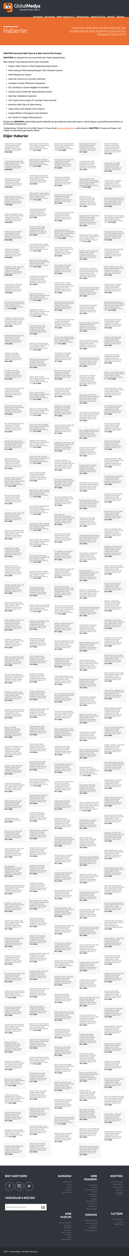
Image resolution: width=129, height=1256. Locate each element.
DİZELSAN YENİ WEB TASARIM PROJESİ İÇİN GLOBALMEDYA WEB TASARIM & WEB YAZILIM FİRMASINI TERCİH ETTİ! (13, 252)
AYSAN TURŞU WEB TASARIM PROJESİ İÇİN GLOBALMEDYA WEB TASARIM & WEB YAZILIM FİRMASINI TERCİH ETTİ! (39, 608)
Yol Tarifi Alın (118, 1219)
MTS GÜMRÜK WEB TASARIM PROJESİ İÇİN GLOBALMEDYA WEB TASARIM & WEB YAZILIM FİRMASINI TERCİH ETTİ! (39, 196)
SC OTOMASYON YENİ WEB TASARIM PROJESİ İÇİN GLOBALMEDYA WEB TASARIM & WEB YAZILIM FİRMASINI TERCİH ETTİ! (113, 479)
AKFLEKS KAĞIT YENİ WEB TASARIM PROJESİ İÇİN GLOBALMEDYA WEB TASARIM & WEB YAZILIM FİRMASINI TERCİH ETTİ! (113, 641)
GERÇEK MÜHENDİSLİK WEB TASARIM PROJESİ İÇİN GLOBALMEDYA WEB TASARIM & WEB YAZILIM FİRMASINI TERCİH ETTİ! (39, 624)
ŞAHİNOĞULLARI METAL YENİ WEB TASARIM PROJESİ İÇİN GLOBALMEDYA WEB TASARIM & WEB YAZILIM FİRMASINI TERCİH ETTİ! (64, 446)
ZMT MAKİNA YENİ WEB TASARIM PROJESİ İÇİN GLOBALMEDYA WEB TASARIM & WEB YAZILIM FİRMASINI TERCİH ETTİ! (62, 268)
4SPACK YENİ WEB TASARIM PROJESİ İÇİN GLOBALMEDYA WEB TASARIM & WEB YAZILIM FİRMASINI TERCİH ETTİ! (39, 1027)
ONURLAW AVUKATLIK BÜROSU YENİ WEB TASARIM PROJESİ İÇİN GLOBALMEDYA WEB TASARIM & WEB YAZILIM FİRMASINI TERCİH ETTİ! (64, 234)
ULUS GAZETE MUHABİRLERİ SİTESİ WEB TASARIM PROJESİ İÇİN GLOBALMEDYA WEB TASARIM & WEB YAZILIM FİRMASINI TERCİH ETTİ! (39, 510)
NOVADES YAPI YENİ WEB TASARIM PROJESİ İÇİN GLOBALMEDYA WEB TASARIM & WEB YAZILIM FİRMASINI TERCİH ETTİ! (88, 308)
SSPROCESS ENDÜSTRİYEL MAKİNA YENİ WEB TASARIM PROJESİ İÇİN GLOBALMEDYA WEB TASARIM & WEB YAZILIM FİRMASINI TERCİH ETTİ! (114, 306)
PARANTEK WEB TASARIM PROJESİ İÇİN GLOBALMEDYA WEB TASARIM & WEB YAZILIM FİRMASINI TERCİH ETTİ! (39, 263)
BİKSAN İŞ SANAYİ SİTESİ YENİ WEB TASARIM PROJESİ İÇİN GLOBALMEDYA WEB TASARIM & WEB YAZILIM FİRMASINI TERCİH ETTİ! (89, 398)
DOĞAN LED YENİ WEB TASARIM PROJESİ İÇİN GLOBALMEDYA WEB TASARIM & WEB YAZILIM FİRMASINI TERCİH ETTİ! (13, 959)
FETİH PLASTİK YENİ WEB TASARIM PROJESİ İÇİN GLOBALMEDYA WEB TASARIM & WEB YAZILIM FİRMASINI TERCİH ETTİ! (13, 834)
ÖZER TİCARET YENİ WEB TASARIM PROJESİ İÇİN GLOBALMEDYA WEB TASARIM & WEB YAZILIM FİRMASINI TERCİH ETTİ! (63, 1103)
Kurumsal (50, 16)
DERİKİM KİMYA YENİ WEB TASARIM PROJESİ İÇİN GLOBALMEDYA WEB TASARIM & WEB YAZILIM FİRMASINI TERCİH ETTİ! (88, 683)
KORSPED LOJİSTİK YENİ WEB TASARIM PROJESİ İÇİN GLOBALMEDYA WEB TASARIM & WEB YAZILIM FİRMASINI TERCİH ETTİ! (14, 906)
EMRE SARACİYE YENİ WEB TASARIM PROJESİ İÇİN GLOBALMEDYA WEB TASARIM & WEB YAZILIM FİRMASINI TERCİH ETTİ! (113, 1029)
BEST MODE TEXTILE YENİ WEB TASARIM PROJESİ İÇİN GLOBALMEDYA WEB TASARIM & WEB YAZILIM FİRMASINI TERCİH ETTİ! (39, 904)
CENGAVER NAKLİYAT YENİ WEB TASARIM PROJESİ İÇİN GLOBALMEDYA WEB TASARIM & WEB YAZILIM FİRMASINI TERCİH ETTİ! (113, 871)
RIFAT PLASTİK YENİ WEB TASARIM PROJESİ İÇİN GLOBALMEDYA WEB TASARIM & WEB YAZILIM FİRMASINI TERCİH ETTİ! (63, 946)
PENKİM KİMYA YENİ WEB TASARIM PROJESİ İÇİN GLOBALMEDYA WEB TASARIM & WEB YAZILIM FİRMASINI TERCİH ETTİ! (38, 851)
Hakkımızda (66, 1182)
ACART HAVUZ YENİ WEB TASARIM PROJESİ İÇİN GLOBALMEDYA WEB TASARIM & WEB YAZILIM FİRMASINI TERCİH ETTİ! (38, 1094)
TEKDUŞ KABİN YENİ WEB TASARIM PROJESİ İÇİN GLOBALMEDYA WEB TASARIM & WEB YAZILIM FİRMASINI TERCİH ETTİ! (63, 876)
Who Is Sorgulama (93, 1227)
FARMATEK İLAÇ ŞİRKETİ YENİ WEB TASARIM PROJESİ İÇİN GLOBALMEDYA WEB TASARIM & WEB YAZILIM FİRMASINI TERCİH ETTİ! (14, 1065)
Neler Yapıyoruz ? (66, 16)
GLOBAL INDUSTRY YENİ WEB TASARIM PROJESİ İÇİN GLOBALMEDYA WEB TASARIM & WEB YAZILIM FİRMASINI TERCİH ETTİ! (113, 462)
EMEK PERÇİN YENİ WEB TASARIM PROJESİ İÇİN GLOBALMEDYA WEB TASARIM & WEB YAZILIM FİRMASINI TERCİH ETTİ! (13, 235)
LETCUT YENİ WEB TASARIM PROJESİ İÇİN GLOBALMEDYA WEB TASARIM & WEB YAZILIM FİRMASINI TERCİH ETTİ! (64, 340)
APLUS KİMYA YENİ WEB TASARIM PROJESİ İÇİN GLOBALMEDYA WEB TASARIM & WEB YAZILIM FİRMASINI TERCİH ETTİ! (87, 735)
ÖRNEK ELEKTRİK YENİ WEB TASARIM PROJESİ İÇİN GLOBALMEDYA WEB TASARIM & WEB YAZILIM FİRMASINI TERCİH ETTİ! (114, 977)
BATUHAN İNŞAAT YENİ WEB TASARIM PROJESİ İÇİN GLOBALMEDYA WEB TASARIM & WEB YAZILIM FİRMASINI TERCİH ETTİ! (89, 326)
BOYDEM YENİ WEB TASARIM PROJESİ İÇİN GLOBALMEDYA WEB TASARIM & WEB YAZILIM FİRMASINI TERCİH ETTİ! (37, 886)
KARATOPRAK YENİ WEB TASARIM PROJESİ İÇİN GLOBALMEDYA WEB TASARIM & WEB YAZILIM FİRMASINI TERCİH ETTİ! (13, 147)
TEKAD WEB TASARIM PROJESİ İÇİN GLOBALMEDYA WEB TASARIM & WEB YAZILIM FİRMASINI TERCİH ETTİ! (39, 396)
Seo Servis (93, 1204)
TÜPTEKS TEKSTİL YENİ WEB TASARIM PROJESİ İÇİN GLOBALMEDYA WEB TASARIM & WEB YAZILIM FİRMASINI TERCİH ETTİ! (64, 216)
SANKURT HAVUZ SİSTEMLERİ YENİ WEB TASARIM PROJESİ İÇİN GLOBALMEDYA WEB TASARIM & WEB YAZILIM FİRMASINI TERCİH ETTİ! (13, 1046)
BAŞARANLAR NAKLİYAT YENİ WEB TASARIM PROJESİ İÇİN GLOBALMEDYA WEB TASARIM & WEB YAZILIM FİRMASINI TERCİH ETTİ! (114, 836)
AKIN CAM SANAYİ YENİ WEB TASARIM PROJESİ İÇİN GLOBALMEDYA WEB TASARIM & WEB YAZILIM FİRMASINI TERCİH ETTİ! (64, 428)
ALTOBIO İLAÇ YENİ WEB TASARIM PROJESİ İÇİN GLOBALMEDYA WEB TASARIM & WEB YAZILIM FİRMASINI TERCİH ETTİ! (62, 391)
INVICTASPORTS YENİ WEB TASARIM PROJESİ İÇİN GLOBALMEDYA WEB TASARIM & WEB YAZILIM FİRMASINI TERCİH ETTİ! (63, 767)
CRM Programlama (66, 1238)
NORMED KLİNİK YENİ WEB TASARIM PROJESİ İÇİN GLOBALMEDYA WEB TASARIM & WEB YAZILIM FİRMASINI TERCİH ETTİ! (14, 270)
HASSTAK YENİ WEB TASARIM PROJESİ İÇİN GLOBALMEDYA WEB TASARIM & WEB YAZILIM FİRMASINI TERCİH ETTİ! (13, 356)
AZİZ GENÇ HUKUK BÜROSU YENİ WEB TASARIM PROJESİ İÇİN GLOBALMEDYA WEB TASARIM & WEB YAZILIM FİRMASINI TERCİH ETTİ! (89, 860)
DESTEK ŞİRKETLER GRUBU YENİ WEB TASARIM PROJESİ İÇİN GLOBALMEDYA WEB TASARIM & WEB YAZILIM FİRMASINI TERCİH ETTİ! (114, 766)
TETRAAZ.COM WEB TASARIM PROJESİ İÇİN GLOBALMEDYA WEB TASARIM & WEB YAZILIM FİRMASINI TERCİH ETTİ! (37, 677)
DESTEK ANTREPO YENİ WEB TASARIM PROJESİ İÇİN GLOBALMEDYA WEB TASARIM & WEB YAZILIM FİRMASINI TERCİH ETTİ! (64, 1085)
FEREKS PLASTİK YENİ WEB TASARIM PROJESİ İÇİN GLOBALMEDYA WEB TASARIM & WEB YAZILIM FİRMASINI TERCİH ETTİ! (14, 941)
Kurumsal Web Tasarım (91, 1191)
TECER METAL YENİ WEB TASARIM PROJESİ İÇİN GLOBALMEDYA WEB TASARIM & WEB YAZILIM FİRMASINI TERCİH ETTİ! (87, 700)
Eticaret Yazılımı (65, 1223)
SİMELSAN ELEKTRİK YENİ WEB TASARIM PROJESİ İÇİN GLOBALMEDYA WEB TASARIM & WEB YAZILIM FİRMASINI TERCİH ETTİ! (113, 818)
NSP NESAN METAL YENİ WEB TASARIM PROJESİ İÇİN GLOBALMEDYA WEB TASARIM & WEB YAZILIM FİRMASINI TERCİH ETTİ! (64, 911)
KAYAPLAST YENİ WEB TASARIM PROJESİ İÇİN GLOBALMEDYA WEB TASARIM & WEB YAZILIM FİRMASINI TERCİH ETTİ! (62, 750)
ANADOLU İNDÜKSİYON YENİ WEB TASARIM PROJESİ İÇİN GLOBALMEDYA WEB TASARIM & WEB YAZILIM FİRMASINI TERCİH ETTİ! (89, 593)
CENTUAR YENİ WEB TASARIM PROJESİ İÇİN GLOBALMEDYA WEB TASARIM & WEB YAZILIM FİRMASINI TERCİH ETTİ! (62, 997)
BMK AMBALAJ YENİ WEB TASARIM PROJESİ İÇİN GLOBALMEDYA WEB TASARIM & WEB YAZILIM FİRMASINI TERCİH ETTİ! (88, 556)
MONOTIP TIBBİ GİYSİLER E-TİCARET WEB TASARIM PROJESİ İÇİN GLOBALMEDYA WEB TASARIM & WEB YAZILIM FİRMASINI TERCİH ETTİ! (15, 482)
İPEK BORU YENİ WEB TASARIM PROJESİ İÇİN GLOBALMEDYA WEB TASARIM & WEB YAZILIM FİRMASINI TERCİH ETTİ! (13, 499)
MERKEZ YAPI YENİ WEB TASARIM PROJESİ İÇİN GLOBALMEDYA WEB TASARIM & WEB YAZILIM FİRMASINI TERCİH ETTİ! (112, 1047)
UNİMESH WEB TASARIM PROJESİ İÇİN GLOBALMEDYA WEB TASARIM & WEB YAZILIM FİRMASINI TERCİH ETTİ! (39, 444)
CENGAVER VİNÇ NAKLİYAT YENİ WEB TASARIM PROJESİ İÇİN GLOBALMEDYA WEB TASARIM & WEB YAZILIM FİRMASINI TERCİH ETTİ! (89, 486)
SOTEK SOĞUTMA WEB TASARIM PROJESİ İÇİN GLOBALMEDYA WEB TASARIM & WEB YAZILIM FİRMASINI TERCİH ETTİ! (37, 765)
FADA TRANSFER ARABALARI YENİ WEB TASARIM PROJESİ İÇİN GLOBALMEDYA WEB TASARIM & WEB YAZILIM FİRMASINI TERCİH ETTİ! (13, 731)
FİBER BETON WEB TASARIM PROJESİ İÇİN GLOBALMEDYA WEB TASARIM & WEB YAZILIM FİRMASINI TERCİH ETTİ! (39, 493)
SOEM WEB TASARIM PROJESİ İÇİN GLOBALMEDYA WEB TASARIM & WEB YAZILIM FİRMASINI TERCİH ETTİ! (39, 297)
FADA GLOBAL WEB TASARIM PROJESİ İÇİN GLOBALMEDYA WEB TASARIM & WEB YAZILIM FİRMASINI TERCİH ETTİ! (39, 543)
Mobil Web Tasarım (93, 1186)
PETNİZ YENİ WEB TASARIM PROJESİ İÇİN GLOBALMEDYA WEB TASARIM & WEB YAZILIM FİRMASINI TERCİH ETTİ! (15, 305)
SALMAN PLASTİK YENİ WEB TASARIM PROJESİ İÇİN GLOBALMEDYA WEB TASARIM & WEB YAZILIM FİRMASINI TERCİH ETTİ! (14, 516)
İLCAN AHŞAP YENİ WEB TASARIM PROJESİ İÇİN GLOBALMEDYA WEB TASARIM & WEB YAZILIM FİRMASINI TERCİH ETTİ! (13, 1010)
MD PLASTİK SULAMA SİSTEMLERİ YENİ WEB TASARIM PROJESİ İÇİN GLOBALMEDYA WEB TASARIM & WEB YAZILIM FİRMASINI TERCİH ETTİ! (87, 1114)
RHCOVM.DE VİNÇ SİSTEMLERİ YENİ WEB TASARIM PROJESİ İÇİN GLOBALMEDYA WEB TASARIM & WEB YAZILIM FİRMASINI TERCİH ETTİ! (13, 463)
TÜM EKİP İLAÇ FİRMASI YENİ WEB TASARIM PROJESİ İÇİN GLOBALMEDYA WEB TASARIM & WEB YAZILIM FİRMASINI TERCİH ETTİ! (114, 694)
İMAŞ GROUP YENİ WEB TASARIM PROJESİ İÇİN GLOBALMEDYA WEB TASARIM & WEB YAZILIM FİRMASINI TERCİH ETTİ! (13, 182)
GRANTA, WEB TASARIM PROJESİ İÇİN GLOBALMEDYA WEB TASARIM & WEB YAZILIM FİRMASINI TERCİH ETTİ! (15, 1082)
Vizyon (68, 1187)
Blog (69, 1184)
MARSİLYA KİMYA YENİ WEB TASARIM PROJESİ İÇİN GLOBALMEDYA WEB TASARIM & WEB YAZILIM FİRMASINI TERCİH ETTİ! (63, 980)
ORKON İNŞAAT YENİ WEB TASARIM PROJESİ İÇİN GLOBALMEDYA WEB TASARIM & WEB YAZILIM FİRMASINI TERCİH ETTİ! (38, 834)
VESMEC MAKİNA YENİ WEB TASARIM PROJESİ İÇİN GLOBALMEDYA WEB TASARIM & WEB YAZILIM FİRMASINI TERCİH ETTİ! (14, 588)
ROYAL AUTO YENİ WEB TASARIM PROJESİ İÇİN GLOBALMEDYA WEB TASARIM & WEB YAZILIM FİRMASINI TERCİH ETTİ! (112, 587)
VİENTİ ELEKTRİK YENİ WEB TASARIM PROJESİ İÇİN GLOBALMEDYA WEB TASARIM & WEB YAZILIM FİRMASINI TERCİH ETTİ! (113, 252)
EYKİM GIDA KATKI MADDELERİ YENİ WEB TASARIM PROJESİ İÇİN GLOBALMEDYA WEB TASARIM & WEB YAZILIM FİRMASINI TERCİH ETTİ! (62, 822)
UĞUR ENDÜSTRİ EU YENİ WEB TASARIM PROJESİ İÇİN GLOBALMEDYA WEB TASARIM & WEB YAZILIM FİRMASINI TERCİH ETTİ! (113, 391)
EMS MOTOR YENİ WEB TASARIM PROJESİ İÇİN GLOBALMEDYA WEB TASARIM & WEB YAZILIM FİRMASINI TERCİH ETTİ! (112, 444)
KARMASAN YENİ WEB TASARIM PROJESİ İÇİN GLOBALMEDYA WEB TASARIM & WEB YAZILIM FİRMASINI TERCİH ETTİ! (62, 804)
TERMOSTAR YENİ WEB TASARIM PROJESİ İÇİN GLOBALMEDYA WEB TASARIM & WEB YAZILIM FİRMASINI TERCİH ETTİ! (112, 959)
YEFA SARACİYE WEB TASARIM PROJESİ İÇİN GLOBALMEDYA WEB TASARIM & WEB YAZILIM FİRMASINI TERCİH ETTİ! (37, 591)
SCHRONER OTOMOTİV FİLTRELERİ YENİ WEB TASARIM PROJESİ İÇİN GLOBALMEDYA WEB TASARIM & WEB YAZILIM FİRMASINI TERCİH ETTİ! (87, 380)
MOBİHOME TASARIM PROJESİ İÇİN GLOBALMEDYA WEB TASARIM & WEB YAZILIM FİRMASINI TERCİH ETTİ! (39, 313)
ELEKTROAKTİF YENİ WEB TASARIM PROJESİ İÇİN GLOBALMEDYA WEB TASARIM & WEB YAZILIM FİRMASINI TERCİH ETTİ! (113, 1012)
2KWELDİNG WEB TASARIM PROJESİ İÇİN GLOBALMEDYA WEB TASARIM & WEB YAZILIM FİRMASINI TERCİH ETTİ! (39, 248)
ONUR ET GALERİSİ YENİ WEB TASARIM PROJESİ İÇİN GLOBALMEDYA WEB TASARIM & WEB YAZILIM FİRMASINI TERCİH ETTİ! (113, 532)
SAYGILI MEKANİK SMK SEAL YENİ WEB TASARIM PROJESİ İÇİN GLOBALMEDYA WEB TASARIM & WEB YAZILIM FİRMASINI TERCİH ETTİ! (89, 1150)
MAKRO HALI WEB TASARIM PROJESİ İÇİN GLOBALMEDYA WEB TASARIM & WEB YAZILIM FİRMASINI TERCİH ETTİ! (89, 238)
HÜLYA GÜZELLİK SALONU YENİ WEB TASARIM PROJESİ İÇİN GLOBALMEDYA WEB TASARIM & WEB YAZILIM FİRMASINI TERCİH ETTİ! (114, 889)
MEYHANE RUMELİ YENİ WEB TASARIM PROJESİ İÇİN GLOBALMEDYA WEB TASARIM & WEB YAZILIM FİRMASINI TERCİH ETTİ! (39, 992)
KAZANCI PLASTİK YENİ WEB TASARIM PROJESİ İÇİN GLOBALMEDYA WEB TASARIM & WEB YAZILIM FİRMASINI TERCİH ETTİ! (14, 391)
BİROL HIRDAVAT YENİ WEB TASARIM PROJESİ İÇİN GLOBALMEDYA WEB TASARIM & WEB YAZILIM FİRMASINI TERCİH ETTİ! (14, 852)
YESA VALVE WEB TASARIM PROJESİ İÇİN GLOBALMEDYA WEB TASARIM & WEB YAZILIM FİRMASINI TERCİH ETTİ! (39, 428)
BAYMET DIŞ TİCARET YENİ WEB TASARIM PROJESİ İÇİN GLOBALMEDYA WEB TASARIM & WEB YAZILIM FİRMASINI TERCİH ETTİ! (14, 924)
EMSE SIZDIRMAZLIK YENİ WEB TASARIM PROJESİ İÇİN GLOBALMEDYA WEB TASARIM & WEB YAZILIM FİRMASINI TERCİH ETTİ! (113, 854)
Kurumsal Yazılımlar (67, 1226)
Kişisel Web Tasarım (92, 1195)
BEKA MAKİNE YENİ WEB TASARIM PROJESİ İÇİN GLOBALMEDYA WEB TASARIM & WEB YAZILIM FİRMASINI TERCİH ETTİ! (88, 451)
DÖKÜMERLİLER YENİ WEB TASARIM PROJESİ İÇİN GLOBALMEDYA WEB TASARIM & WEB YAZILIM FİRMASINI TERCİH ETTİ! (63, 662)
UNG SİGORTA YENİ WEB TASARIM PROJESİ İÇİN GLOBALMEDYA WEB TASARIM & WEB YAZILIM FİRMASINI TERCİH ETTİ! (112, 323)
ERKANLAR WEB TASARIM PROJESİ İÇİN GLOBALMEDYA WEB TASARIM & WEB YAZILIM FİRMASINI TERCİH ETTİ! (39, 412)
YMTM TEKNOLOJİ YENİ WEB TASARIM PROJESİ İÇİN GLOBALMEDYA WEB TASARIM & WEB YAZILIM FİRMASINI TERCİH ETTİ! (64, 572)
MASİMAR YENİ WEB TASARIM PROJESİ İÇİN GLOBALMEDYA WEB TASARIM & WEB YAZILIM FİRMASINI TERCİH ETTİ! (13, 551)
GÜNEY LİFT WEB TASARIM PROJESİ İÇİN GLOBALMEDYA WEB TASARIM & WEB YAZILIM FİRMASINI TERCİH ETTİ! (39, 347)
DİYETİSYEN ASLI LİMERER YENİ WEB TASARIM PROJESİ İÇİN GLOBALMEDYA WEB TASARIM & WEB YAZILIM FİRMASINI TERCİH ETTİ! (64, 715)
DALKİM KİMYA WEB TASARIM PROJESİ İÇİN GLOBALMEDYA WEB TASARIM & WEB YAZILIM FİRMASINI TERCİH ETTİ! (37, 747)
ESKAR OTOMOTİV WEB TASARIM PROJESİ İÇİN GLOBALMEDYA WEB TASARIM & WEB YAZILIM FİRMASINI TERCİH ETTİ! (13, 1116)
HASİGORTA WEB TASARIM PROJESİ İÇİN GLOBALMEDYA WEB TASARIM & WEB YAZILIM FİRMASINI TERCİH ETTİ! (39, 575)
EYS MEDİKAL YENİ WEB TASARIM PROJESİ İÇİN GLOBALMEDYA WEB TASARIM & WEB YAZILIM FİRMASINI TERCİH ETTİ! (62, 356)
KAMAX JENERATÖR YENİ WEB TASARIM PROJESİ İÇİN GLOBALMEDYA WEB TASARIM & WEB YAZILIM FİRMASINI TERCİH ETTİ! (14, 217)
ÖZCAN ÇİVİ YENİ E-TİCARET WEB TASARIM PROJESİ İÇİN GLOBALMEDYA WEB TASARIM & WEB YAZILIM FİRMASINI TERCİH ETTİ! (14, 1028)
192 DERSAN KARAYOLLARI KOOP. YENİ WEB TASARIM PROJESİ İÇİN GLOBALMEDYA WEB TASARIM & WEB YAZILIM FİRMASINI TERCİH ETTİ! (64, 610)
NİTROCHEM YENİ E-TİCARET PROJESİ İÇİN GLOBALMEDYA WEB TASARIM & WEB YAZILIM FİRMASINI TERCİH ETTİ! (114, 219)
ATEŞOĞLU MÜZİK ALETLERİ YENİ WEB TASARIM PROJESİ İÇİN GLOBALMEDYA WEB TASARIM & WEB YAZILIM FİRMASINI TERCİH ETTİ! (14, 321)
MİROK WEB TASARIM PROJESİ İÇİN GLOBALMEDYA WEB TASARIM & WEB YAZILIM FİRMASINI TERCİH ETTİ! (39, 380)
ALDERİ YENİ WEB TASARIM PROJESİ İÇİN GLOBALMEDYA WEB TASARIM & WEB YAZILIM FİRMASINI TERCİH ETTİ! (39, 1061)
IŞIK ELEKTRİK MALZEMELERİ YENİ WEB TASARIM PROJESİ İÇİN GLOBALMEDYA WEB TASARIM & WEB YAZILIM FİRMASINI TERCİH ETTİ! (89, 416)
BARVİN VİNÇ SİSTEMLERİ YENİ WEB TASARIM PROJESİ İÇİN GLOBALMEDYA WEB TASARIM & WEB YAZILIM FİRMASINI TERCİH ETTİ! (14, 444)
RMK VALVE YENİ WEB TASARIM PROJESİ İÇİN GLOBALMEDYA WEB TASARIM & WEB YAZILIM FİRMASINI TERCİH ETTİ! (112, 166)
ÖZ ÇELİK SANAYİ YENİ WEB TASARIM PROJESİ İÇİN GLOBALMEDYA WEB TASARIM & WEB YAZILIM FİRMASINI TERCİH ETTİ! (113, 730)
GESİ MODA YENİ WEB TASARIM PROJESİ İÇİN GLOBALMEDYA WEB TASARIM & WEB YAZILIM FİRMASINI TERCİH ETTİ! (62, 1033)
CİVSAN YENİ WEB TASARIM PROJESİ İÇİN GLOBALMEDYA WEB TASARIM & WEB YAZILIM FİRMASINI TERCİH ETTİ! (64, 147)
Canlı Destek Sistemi (66, 1234)
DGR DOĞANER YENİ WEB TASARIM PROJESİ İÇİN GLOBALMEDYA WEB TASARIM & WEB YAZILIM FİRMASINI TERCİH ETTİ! (63, 894)
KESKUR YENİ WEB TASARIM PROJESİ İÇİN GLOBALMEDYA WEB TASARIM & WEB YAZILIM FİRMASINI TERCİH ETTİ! (64, 1121)
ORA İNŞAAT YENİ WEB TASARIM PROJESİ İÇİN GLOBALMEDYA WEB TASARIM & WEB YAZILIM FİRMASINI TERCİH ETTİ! (87, 788)
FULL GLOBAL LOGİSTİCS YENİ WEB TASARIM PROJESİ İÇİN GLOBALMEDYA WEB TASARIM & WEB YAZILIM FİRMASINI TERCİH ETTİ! (89, 433)
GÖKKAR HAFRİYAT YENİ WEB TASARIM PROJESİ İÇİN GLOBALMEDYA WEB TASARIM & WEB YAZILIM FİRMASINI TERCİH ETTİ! (14, 409)
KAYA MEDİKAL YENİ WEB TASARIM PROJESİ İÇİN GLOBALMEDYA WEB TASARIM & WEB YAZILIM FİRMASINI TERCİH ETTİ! (113, 409)
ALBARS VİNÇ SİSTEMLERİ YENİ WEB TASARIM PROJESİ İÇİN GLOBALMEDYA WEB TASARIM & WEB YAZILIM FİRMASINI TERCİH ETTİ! (64, 841)
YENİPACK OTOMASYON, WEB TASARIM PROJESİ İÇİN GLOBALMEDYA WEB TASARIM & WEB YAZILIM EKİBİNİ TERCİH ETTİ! (14, 643)
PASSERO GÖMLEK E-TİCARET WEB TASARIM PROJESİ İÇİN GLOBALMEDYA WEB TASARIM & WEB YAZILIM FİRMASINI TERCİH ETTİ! (89, 771)
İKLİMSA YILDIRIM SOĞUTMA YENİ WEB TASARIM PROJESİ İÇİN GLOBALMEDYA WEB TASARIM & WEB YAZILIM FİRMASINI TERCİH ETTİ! (89, 361)
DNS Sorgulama (91, 1230)
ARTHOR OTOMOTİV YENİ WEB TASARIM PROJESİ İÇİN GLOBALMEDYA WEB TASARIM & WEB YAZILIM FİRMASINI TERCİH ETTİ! (64, 500)
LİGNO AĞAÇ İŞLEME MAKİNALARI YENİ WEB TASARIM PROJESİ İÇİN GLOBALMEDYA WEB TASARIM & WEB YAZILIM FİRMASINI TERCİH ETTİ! (87, 1058)
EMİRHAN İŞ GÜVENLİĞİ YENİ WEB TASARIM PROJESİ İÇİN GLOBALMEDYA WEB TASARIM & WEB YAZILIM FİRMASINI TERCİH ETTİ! (14, 889)
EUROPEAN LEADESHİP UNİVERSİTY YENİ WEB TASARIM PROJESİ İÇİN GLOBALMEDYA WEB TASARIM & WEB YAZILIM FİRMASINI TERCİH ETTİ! (62, 410)
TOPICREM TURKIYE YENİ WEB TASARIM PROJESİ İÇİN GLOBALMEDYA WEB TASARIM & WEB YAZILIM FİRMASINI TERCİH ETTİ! (14, 695)
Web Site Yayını (117, 1182)
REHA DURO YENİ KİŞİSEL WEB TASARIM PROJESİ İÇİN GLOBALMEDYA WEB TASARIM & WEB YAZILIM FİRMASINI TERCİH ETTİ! (64, 1068)
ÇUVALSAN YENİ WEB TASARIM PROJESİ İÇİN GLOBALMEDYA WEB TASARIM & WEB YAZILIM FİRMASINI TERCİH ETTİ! (112, 358)
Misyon (68, 1190)
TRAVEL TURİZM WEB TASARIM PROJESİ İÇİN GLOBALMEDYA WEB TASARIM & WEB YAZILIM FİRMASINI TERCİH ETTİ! (37, 695)
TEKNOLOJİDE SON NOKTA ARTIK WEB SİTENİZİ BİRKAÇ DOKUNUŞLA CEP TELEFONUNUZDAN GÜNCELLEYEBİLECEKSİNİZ (114, 924)
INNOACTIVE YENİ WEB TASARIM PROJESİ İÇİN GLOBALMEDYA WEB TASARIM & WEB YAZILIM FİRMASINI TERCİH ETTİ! (62, 1050)
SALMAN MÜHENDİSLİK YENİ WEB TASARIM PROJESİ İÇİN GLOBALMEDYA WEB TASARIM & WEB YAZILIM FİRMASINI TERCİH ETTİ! (64, 644)
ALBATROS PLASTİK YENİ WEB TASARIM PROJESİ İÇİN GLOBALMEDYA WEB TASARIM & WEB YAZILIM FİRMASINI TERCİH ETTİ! (64, 251)
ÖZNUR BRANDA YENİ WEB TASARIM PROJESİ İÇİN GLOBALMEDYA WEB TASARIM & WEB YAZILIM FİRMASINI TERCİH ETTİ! (64, 929)
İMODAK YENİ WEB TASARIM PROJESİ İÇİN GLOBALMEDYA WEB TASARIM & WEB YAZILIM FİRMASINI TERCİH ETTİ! (15, 994)
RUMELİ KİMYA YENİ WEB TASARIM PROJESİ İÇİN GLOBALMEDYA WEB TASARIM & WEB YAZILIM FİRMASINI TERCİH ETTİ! (88, 468)
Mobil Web (93, 1206)
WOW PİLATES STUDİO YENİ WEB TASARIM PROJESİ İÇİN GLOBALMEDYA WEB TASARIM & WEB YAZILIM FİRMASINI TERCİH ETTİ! (113, 676)
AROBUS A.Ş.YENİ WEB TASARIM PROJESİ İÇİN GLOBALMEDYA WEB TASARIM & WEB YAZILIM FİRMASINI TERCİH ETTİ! (87, 521)
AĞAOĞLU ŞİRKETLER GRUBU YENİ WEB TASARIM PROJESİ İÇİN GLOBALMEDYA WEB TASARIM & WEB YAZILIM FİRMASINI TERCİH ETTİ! (89, 183)
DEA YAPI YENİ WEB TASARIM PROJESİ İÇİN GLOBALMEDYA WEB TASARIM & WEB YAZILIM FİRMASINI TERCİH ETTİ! (37, 1009)
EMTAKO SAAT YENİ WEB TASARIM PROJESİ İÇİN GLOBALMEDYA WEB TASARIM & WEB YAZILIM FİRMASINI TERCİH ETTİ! (113, 288)
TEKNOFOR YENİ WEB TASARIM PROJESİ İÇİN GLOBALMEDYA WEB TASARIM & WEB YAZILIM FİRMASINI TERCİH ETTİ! (37, 1147)
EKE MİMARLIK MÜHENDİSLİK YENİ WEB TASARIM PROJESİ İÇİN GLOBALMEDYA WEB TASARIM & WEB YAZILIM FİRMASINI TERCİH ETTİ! (13, 870)
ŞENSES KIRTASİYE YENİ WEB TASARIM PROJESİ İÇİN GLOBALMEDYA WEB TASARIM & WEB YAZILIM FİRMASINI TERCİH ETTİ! (39, 957)
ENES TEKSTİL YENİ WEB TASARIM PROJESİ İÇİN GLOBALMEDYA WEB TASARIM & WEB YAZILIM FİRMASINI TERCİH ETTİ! (112, 1117)
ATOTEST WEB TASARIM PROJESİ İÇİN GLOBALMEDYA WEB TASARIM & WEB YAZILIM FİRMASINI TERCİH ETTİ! (39, 559)
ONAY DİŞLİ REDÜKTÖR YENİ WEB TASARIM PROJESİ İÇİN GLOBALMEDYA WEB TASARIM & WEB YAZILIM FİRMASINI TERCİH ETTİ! (89, 611)
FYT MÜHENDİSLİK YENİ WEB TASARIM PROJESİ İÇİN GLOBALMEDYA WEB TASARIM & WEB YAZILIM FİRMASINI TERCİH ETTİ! (64, 323)
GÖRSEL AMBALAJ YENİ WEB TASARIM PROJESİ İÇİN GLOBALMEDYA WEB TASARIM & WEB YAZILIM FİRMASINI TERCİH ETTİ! (114, 748)
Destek (111, 16)
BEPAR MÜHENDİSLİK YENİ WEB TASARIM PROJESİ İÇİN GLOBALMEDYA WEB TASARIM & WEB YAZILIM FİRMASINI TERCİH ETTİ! (113, 270)
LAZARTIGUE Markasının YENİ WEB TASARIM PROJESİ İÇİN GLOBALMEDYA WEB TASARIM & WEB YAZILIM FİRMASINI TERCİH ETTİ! (14, 786)
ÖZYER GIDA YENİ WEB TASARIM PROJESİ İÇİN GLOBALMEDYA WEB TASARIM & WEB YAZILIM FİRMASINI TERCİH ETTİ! (112, 1065)
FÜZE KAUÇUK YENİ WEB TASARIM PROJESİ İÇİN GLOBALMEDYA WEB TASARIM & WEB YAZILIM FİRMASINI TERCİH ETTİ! (87, 147)
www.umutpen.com (66, 128)
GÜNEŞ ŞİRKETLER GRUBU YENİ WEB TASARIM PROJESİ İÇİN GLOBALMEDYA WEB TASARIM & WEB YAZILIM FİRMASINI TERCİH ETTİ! (114, 235)
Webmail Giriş (98, 16)
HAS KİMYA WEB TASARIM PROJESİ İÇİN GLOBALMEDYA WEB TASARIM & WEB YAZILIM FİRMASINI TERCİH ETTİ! (39, 163)
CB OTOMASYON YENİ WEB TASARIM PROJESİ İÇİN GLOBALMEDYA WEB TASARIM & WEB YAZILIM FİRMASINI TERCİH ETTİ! (113, 1082)
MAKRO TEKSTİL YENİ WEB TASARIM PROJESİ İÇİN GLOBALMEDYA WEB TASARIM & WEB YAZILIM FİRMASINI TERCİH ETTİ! (88, 254)
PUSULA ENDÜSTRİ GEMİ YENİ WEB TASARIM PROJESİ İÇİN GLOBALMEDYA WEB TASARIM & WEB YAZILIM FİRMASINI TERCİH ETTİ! (89, 504)
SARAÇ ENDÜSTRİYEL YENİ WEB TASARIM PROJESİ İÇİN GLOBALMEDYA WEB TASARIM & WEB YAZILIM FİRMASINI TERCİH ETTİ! (64, 732)
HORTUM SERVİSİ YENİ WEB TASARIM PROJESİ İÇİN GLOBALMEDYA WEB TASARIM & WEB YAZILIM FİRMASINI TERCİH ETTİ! (89, 646)
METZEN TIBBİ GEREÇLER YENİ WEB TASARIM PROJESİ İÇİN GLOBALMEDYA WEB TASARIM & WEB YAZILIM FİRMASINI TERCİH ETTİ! (14, 678)
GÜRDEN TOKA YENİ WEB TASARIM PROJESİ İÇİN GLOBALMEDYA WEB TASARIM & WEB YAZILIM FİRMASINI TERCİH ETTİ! (14, 769)
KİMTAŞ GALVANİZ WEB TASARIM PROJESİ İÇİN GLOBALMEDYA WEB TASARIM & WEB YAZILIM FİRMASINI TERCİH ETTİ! (37, 329)
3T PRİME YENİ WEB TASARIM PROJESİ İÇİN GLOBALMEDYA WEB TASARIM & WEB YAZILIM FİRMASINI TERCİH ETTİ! (13, 374)
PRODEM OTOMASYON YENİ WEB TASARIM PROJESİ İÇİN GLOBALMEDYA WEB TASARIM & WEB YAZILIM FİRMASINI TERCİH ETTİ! (14, 713)
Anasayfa (38, 16)
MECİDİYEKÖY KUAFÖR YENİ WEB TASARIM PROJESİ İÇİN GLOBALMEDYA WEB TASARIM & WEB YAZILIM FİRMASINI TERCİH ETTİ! (39, 1043)
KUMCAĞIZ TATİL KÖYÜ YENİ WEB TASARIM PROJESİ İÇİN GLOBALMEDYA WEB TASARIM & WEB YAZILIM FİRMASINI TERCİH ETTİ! (89, 930)
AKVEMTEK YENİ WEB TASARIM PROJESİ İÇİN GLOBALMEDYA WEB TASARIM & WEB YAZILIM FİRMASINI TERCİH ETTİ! (37, 869)
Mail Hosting (118, 1187)
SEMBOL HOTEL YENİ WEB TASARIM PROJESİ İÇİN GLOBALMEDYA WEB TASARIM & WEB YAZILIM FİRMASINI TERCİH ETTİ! (113, 515)
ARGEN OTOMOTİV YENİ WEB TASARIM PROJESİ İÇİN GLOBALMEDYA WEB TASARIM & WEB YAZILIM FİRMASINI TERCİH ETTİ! (89, 718)
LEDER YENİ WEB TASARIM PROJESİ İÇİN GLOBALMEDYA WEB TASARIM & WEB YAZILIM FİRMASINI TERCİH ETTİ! (64, 964)
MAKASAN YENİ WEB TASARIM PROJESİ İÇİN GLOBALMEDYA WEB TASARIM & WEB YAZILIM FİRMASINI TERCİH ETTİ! (112, 994)
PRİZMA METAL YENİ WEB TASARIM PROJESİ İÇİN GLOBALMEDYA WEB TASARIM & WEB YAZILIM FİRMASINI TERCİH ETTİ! (113, 783)
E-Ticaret (68, 1230)
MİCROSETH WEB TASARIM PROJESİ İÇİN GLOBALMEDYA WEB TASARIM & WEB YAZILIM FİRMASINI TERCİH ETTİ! (15, 1133)
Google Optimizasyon (91, 1200)
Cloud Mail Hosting (118, 1193)
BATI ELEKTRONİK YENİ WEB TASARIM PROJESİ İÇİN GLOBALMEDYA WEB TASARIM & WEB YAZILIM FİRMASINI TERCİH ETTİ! (15, 977)
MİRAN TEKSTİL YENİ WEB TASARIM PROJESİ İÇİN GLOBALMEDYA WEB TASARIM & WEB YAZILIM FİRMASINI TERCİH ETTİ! (63, 1137)
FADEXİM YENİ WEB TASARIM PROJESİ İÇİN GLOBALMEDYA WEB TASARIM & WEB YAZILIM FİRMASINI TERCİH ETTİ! (37, 922)
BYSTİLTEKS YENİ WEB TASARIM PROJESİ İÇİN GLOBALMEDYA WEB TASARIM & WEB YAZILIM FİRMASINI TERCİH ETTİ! (37, 1076)
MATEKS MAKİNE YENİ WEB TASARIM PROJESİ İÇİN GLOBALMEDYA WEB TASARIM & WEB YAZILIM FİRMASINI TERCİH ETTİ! (88, 966)
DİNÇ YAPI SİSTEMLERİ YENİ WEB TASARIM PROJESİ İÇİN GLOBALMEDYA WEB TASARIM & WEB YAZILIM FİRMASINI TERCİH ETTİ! (14, 660)
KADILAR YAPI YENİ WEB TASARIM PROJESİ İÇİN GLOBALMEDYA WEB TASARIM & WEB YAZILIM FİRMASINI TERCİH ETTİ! (112, 340)
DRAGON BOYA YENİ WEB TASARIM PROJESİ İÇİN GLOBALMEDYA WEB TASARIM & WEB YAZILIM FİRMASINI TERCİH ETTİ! (38, 798)
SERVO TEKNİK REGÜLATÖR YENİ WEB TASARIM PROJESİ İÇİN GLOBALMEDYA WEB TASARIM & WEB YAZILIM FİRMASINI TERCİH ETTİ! (114, 1100)
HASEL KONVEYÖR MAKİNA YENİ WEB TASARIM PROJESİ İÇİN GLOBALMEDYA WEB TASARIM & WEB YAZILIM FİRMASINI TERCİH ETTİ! (114, 201)
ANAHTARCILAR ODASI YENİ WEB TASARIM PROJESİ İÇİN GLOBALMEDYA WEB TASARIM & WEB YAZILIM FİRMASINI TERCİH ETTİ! (64, 1015)
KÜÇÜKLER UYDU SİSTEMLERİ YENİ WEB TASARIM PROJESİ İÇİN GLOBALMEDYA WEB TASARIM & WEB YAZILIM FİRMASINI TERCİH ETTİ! (87, 200)
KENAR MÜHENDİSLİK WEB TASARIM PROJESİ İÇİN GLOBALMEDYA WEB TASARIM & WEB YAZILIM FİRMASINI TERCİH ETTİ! (14, 1149)
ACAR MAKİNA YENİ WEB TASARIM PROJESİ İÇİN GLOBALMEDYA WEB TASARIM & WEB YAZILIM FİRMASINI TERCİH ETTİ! (88, 628)
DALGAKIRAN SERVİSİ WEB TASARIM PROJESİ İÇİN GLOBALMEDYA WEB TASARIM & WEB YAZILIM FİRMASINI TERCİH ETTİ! (38, 279)
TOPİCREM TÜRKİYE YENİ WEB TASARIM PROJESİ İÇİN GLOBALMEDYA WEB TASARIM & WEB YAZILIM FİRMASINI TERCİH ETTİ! (39, 1129)
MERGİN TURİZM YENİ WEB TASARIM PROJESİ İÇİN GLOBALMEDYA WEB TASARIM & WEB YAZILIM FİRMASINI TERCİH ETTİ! (63, 627)
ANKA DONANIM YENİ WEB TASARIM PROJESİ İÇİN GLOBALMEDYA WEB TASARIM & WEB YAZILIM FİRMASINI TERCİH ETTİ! (14, 339)
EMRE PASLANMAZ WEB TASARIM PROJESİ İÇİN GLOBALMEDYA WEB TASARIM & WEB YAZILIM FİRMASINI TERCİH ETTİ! (37, 212)
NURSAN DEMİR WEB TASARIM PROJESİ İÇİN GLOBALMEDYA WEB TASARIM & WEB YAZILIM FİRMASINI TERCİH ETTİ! (37, 730)
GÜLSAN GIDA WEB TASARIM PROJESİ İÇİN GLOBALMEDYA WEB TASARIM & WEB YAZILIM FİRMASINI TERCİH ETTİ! (39, 527)
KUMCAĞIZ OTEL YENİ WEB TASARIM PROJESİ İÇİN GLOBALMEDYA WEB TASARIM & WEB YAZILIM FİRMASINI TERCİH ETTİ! (88, 895)
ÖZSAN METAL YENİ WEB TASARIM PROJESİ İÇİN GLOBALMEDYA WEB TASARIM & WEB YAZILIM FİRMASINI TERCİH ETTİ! (13, 288)
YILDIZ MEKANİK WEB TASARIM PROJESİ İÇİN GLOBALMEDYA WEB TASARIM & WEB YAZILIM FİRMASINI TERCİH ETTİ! (37, 230)
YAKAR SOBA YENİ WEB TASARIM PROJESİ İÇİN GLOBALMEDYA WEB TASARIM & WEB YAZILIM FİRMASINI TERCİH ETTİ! (62, 537)
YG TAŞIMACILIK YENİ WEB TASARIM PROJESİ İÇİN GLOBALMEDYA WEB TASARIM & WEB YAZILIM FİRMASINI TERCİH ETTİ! (63, 555)
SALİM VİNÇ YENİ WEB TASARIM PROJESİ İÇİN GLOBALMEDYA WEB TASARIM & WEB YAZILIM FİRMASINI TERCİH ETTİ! (62, 180)
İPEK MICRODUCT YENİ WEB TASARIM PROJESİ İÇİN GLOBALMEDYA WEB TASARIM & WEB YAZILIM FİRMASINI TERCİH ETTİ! (64, 163)
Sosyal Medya (91, 1209)
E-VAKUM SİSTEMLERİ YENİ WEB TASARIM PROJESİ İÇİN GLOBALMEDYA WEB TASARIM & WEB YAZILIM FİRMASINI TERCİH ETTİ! (14, 165)
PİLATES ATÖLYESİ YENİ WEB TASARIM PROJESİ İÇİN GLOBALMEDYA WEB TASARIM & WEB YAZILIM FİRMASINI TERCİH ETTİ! (89, 948)
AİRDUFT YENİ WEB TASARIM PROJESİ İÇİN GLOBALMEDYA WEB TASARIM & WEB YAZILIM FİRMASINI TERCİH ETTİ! (114, 376)
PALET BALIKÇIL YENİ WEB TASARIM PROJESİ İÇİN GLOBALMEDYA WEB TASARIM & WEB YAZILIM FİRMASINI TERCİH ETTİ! (63, 858)
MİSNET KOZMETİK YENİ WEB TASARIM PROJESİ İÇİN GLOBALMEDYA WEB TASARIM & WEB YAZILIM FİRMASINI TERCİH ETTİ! (14, 200)
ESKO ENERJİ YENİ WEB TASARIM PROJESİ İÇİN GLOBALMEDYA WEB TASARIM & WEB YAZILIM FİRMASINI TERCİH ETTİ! (62, 374)
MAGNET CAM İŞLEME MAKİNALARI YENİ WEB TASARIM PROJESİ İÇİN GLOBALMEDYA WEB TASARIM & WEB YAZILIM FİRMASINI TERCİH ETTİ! (112, 605)
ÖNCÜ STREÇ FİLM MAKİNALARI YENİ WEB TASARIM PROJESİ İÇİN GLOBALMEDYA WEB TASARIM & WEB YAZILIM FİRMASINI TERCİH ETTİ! (87, 842)
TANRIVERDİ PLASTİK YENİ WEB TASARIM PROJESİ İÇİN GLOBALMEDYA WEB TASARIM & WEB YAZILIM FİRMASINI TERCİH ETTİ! (113, 659)
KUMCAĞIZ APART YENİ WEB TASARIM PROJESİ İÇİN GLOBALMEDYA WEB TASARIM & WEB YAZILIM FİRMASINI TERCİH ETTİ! (89, 913)
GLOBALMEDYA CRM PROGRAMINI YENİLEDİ (13, 819)
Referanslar (83, 16)
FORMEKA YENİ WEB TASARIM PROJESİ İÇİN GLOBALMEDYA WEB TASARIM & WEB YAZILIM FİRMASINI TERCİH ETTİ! (37, 816)
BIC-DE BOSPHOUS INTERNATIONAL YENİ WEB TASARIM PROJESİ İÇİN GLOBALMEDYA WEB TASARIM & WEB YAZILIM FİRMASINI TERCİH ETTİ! (88, 575)
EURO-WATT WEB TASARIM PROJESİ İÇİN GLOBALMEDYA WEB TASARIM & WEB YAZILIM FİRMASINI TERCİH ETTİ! (39, 147)
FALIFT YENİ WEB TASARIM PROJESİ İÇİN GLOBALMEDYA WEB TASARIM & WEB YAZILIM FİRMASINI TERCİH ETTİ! (39, 782)
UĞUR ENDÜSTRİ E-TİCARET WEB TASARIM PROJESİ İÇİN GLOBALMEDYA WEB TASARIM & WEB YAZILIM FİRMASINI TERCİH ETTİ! (89, 753)
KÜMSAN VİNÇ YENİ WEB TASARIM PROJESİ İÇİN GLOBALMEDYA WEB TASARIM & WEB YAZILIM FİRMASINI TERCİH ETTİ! (88, 983)
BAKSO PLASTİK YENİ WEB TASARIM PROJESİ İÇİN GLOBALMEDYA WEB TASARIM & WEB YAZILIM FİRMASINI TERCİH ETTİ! (63, 198)
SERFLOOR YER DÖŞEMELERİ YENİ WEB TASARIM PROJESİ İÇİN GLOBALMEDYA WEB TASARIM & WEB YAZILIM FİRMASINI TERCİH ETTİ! (89, 1132)
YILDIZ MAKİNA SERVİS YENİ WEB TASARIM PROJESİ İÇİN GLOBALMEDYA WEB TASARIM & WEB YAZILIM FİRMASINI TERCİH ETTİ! (89, 291)
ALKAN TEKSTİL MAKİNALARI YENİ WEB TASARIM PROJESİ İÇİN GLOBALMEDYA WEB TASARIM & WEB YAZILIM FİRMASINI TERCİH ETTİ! (87, 1094)
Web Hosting (118, 1184)
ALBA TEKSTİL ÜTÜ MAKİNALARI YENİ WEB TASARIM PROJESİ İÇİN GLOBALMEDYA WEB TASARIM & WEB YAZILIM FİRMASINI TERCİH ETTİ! (13, 570)
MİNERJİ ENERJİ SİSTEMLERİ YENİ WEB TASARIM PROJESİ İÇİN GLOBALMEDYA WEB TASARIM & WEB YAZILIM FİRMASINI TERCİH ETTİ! (89, 539)
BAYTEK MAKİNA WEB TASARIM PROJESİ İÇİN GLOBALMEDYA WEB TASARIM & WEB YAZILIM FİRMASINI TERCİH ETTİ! (37, 642)
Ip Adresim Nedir (90, 1220)
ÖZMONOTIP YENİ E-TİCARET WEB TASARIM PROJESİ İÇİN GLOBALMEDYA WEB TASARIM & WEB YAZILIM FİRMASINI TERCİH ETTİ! (64, 305)
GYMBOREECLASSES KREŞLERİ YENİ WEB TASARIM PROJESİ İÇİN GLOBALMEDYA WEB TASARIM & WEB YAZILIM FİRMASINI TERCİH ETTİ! (87, 1038)
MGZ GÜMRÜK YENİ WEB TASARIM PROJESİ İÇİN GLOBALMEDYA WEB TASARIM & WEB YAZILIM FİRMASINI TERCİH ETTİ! (87, 823)
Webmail (119, 1190)
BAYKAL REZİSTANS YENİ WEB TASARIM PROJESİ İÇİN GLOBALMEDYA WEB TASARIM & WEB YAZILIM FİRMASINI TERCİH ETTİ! (14, 606)
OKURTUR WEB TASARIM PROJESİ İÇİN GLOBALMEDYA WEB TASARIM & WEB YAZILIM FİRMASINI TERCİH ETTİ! (39, 460)
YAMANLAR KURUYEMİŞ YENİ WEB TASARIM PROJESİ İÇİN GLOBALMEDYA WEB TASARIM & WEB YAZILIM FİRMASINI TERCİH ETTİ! (114, 623)
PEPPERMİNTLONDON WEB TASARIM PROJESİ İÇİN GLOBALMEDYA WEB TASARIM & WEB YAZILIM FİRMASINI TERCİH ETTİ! (39, 362)
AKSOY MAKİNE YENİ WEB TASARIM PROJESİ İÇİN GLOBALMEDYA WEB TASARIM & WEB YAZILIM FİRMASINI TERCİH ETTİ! (38, 974)
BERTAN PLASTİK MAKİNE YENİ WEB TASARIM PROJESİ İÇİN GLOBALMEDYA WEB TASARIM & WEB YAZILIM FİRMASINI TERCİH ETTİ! (64, 483)
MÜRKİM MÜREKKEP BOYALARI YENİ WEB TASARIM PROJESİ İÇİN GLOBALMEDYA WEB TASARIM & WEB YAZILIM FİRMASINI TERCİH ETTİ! (112, 148)
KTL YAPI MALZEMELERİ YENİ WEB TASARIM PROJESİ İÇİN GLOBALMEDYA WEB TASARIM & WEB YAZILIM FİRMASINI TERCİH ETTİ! (64, 697)
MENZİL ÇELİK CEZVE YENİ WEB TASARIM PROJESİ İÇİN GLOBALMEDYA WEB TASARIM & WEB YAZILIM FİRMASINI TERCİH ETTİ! (113, 569)
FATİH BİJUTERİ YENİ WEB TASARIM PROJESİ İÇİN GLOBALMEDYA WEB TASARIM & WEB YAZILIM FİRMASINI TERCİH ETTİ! (113, 1135)
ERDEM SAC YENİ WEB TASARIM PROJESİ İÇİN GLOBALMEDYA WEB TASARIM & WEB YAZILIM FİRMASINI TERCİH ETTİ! (37, 939)
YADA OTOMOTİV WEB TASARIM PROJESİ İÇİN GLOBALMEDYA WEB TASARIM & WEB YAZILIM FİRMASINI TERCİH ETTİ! (37, 476)
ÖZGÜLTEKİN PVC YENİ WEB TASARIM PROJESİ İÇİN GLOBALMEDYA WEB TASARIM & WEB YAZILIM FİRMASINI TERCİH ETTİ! (114, 941)
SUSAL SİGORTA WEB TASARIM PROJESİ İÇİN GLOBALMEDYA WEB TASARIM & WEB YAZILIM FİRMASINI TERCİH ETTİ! (37, 659)
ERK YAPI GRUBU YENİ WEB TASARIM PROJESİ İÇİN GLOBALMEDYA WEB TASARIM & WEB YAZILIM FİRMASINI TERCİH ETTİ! (14, 427)
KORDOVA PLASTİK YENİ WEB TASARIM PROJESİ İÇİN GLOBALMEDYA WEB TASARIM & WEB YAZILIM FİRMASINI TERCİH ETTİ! (89, 878)
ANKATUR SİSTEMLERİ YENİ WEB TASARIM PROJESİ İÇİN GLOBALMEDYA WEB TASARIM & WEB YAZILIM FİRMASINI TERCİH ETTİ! (113, 906)
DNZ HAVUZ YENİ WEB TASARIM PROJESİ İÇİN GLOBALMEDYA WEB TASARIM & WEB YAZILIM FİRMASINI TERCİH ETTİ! (112, 427)
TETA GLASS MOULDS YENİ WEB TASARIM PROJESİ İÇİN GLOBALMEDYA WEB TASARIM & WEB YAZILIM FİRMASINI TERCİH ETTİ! (64, 679)
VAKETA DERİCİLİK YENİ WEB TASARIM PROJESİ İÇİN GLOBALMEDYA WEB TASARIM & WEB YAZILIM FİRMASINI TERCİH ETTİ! (89, 1001)
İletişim (120, 16)
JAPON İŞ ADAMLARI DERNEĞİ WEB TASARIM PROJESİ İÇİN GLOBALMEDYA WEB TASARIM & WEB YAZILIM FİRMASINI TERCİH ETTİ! (15, 1099)
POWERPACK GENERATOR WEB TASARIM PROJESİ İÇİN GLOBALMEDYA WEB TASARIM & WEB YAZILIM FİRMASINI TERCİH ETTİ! (39, 179)
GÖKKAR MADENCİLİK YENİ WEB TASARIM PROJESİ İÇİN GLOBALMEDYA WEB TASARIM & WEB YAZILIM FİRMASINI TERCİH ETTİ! (14, 534)
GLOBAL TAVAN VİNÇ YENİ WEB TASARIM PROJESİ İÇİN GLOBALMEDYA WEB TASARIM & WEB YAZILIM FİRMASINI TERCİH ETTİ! (89, 344)
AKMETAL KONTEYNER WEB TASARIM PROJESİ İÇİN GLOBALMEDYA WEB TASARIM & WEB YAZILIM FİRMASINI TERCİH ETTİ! (39, 712)
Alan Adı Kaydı (91, 1223)
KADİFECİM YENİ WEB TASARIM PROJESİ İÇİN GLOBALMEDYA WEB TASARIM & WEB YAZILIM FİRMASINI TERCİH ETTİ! (87, 165)
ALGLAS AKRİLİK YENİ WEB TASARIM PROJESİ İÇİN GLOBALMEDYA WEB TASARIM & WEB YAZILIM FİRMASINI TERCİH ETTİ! (113, 497)
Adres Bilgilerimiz (118, 1223)
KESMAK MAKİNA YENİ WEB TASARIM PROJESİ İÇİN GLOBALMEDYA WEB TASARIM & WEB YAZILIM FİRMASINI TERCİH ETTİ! (39, 1112)
